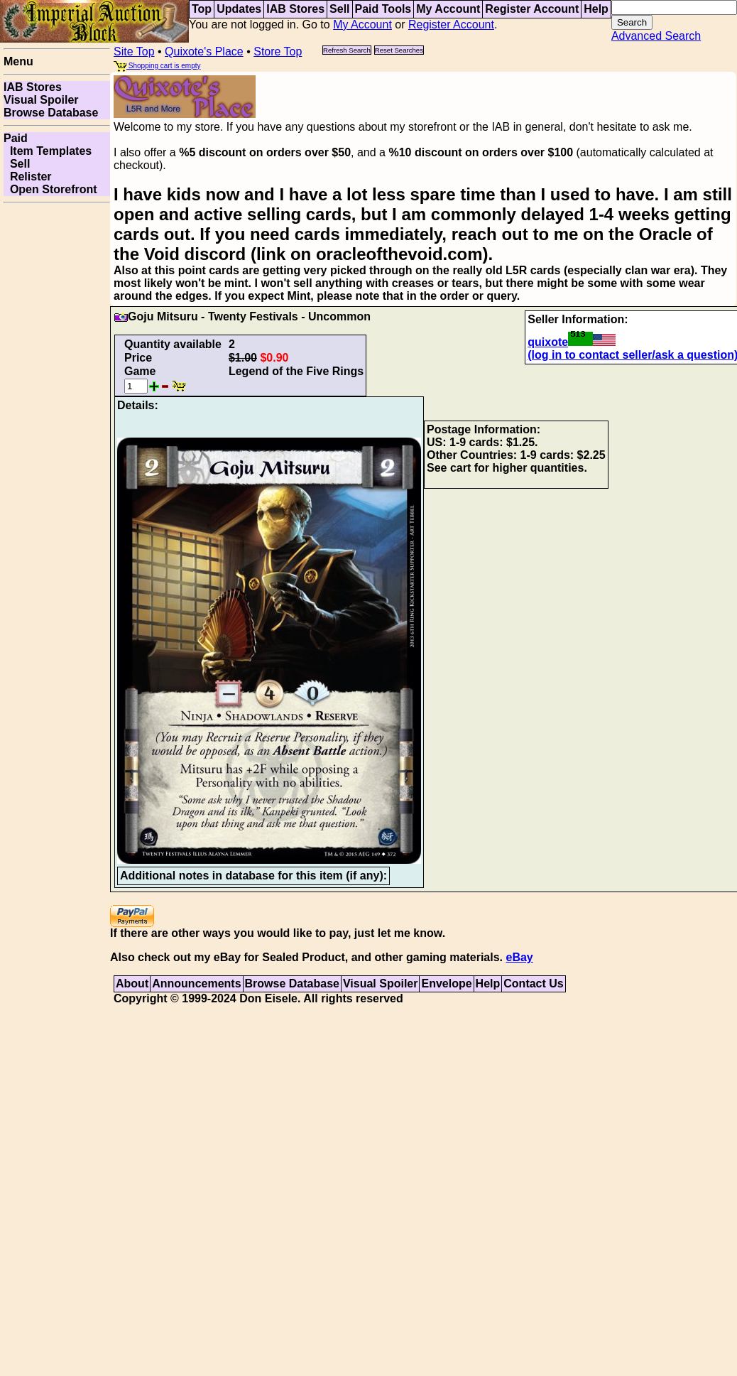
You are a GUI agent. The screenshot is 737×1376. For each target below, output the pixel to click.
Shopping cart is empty (157, 66)
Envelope (446, 983)
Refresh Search (347, 50)
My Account (448, 9)
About (132, 983)
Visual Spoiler (41, 100)
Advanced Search (656, 36)
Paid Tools (383, 9)
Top (202, 9)
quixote (572, 342)
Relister (28, 176)
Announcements (196, 983)
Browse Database (51, 113)
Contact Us (533, 983)
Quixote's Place (204, 51)
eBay (519, 957)
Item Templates (48, 151)
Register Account (532, 9)
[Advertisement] (57, 253)
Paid (16, 138)
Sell (339, 9)
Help (596, 9)
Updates (239, 9)
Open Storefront (50, 189)
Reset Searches (399, 50)
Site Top (134, 51)
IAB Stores (295, 9)
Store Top (277, 51)
